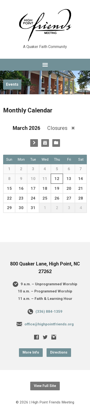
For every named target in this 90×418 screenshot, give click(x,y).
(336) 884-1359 (49, 311)
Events (12, 84)
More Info (31, 352)
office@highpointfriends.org (49, 324)
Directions (58, 352)
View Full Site (45, 386)
